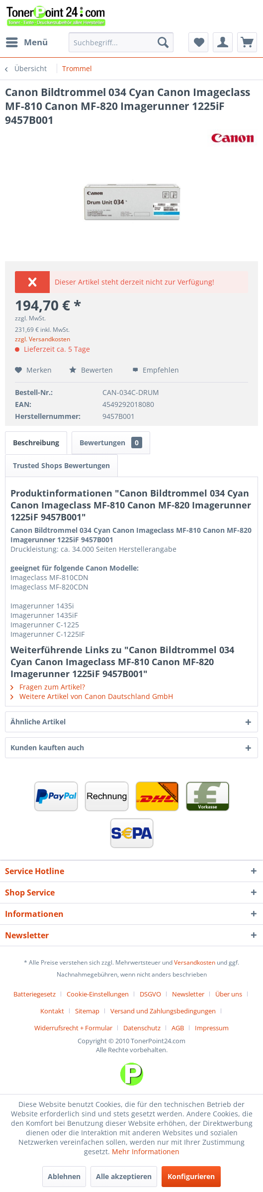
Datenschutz (142, 1027)
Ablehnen (64, 1176)
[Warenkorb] (247, 42)
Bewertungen (111, 442)
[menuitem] (26, 42)
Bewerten (92, 370)
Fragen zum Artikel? (47, 687)
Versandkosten (194, 962)
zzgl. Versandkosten (42, 339)
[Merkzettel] (198, 42)
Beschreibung (36, 442)
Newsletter (188, 994)
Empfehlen (155, 370)
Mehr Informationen (145, 1151)
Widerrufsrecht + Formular (73, 1027)
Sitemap (87, 1010)
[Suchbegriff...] (121, 42)
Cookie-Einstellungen (98, 994)
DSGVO (150, 994)
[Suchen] (163, 42)
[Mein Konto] (223, 42)
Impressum (212, 1027)
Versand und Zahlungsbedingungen (163, 1010)
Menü (27, 41)
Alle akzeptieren (124, 1176)
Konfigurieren (191, 1176)
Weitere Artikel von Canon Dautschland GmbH (91, 696)
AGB (178, 1027)
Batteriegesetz (34, 994)
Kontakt (52, 1010)
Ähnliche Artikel (38, 721)
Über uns (228, 994)
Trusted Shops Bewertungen (61, 465)
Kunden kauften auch (47, 747)
